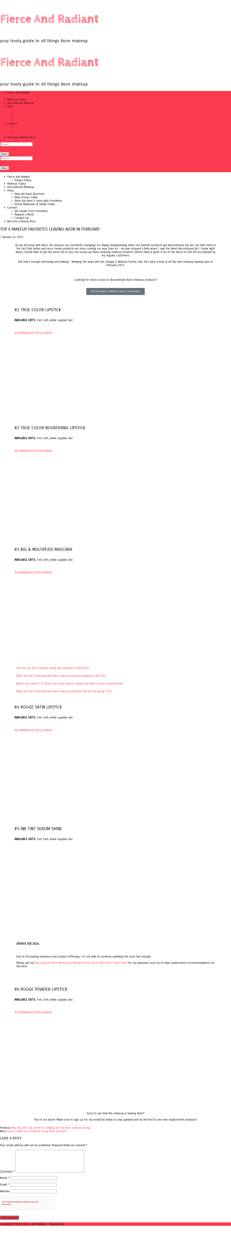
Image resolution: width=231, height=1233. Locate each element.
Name (5, 1182)
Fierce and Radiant (49, 19)
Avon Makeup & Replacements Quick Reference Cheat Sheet (81, 963)
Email (4, 1189)
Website (4, 1195)
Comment (7, 1176)
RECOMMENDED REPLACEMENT (33, 333)
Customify (71, 1228)
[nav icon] (4, 154)
